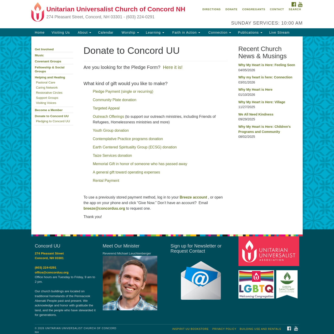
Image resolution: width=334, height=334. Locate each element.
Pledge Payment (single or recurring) (123, 91)
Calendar (105, 32)
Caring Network (47, 87)
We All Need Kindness (255, 114)
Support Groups (47, 98)
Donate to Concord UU (52, 116)
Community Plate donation (114, 100)
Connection (219, 32)
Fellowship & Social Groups (49, 69)
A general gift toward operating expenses (126, 172)
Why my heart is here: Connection (265, 77)
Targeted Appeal (106, 108)
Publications (250, 32)
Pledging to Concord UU (53, 121)
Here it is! (172, 67)
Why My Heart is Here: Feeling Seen (266, 65)
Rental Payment (106, 181)
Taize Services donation (112, 155)
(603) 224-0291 (45, 267)
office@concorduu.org (51, 272)
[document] (167, 132)
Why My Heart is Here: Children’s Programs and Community (264, 129)
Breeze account (193, 197)
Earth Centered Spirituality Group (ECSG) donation (135, 147)
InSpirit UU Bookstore (190, 329)
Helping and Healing (50, 77)
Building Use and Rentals (260, 329)
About (84, 32)
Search (295, 9)
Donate (231, 9)
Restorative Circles (49, 92)
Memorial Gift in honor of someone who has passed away (140, 164)
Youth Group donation (111, 130)
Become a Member (49, 110)
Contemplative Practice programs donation (128, 139)
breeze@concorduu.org (104, 208)
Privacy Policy (224, 329)
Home (40, 32)
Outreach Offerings (108, 117)
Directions (211, 9)
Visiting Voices (46, 103)
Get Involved (44, 49)
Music (39, 55)
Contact (277, 9)
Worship (129, 32)
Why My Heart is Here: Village (261, 102)
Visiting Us (60, 32)
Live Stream (279, 32)
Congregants (253, 9)
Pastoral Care (45, 82)
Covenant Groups (48, 61)
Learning (155, 32)
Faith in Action (185, 32)
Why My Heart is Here (255, 89)
